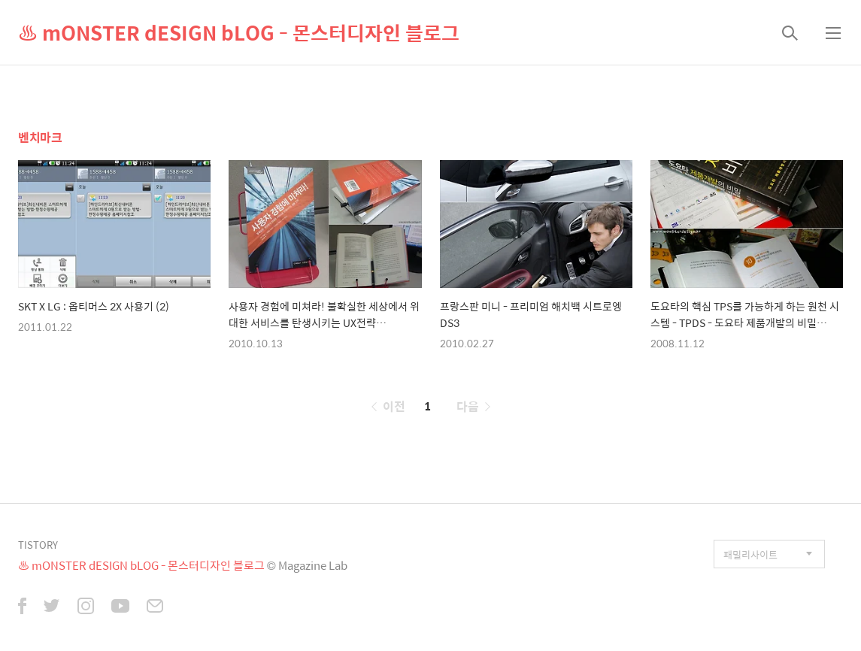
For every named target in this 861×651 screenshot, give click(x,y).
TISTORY (38, 545)
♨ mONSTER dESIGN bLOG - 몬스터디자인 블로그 (238, 32)
